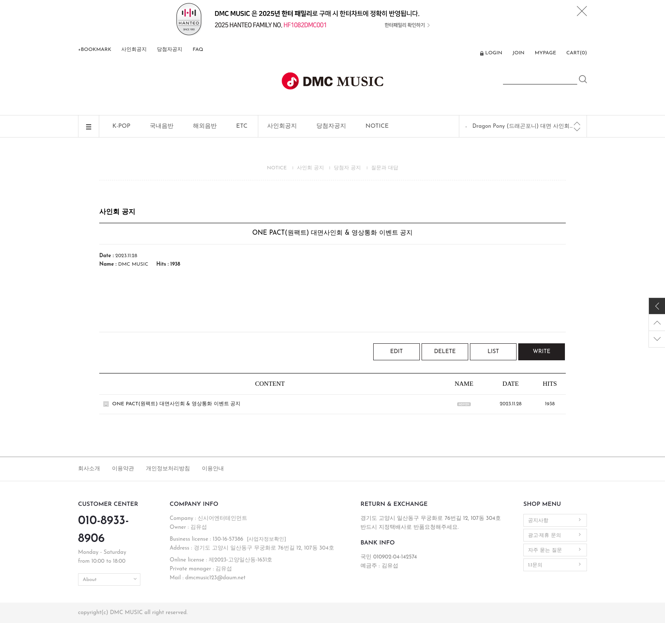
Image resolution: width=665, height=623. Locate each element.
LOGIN (493, 53)
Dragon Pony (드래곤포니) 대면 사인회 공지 (523, 126)
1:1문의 (535, 565)
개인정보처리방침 (168, 468)
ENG (468, 54)
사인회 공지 (310, 168)
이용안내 (213, 468)
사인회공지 (134, 49)
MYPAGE (545, 53)
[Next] (577, 129)
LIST (493, 351)
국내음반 (161, 126)
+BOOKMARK (94, 49)
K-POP (121, 126)
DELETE (445, 351)
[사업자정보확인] (266, 539)
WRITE (541, 351)
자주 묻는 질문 (545, 550)
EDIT (396, 351)
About (90, 579)
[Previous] (577, 123)
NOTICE (377, 126)
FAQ (198, 49)
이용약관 (123, 468)
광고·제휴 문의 (544, 535)
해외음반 (205, 126)
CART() (576, 53)
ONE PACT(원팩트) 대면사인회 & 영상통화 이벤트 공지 (176, 404)
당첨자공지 (169, 49)
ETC (242, 126)
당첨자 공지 (347, 168)
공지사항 (538, 520)
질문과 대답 (384, 168)
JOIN (518, 53)
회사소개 (89, 468)
